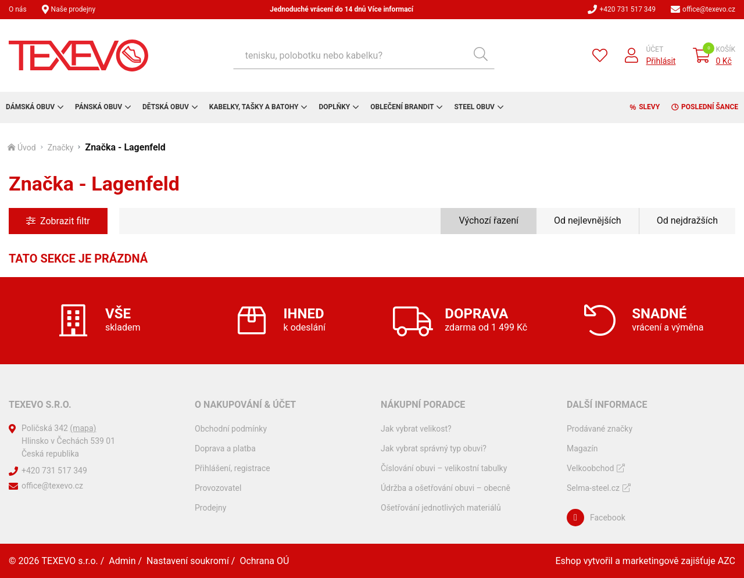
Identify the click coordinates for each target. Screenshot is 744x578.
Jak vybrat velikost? (416, 428)
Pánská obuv (98, 107)
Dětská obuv (165, 107)
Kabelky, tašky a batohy (254, 107)
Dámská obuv (30, 107)
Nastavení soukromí (187, 560)
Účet (655, 49)
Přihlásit (661, 61)
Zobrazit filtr (65, 221)
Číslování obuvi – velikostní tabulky (444, 468)
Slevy (649, 107)
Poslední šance (709, 107)
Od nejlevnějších (587, 220)
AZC (726, 560)
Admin (122, 560)
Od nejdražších (687, 220)
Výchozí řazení (488, 220)
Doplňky (334, 107)
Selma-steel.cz (593, 488)
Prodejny (210, 507)
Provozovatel (218, 488)
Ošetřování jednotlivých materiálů (441, 507)
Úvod (26, 147)
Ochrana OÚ (264, 560)
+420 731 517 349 (627, 9)
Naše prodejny (73, 9)
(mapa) (83, 428)
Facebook (607, 517)
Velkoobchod (590, 468)
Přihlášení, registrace (232, 468)
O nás (18, 9)
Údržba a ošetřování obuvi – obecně (445, 488)
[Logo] (78, 55)
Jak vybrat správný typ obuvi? (434, 448)
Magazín (582, 448)
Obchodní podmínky (231, 428)
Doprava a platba (225, 448)
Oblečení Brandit (402, 107)
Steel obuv (474, 107)
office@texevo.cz (708, 9)
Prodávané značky (599, 428)
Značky (61, 147)
